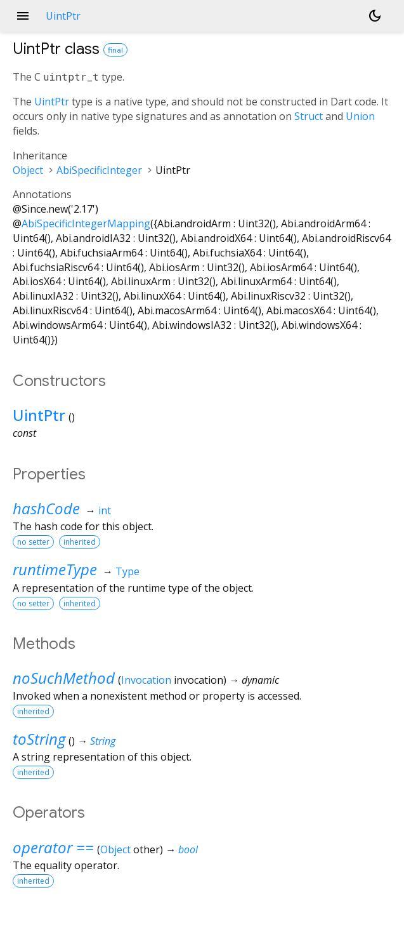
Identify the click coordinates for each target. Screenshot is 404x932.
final (115, 50)
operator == (53, 847)
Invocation (146, 680)
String (102, 741)
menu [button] (22, 15)
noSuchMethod (64, 677)
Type (127, 571)
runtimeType (55, 569)
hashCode (46, 508)
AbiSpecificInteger (99, 170)
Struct (308, 116)
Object (28, 170)
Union (360, 116)
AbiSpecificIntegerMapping (86, 223)
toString (39, 738)
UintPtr (51, 102)
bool (188, 849)
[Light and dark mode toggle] (375, 16)
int (104, 510)
